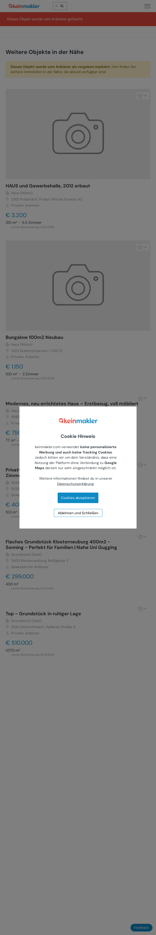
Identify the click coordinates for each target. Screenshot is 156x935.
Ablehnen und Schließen (78, 513)
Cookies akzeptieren (78, 498)
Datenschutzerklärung (75, 483)
